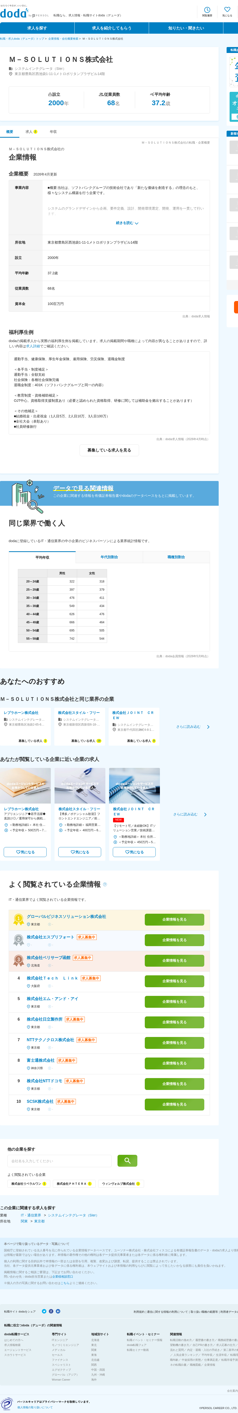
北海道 (95, 1339)
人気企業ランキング (186, 1354)
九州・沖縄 (98, 1374)
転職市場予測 (229, 1359)
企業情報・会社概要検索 (63, 38)
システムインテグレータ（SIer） (73, 1215)
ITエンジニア (60, 1339)
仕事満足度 (211, 1359)
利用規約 (139, 1311)
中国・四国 (98, 1369)
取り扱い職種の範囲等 (204, 1311)
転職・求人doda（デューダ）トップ (22, 38)
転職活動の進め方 (181, 1339)
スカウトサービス (15, 1354)
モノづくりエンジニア (65, 1344)
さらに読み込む (188, 727)
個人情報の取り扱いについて (35, 1407)
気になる (227, 15)
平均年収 (207, 1354)
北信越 (95, 1359)
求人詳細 (33, 346)
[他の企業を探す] (59, 1161)
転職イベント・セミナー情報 (144, 1339)
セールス (57, 1354)
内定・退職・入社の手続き (203, 1349)
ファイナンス (60, 1359)
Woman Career (61, 1379)
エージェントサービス (17, 1349)
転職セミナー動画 (138, 1349)
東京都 (39, 1221)
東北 (94, 1344)
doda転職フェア (137, 1344)
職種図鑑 (195, 1364)
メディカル (58, 1349)
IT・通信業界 (31, 1215)
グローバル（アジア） (65, 1374)
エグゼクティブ (61, 1369)
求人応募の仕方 (225, 1344)
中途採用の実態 (191, 1359)
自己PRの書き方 (203, 1344)
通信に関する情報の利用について (167, 1311)
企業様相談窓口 (62, 1276)
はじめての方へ (13, 1339)
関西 (94, 1364)
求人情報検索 (12, 1344)
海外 (94, 1379)
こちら (64, 1283)
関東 (25, 1221)
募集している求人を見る (109, 450)
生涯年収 (221, 1354)
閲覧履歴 (207, 15)
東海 (94, 1354)
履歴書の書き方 (204, 1339)
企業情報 (209, 1364)
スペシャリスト (61, 1364)
